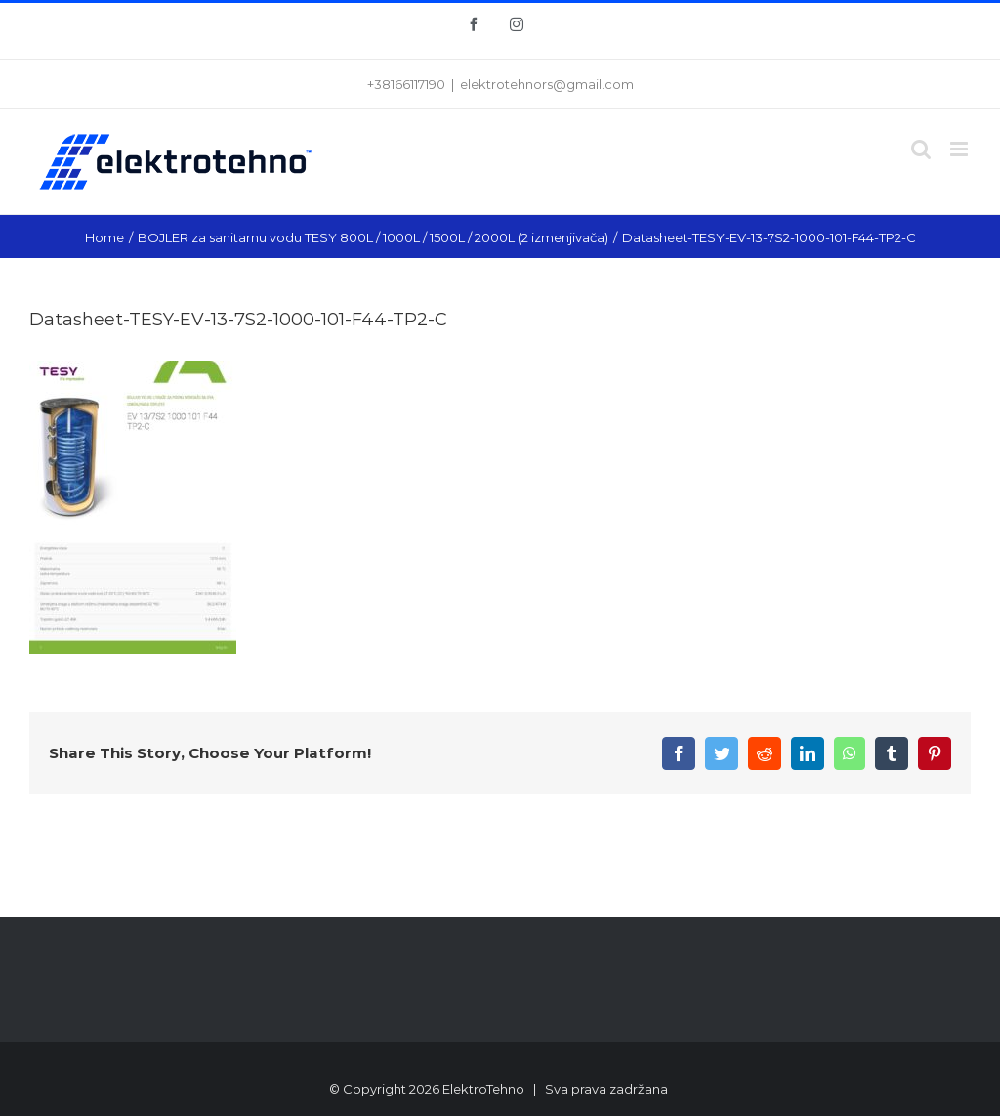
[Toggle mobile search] (921, 149)
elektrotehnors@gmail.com (547, 84)
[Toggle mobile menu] (960, 149)
